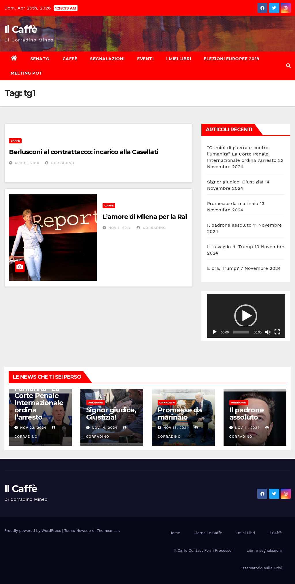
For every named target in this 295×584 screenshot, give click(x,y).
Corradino (59, 163)
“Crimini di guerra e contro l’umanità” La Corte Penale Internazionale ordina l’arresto (242, 154)
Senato (40, 58)
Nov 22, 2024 (33, 428)
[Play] (215, 332)
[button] (288, 66)
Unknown (95, 402)
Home (174, 533)
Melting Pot (27, 73)
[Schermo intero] (277, 332)
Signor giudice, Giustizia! (235, 182)
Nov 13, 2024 (176, 428)
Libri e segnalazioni (264, 550)
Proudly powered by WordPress (33, 530)
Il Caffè (20, 29)
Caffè (70, 58)
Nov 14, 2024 (104, 428)
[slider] (241, 332)
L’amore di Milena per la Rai (144, 217)
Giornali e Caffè (208, 533)
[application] (246, 315)
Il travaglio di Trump (230, 246)
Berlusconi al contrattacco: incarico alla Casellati (83, 152)
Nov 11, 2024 (247, 428)
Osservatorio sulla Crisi (261, 568)
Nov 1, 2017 (119, 228)
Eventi (145, 58)
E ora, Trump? (223, 268)
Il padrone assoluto (229, 225)
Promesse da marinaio (232, 203)
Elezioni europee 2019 (232, 58)
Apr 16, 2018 (27, 163)
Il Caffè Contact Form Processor (203, 550)
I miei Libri (178, 58)
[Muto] (268, 332)
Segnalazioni (107, 58)
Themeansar (108, 530)
